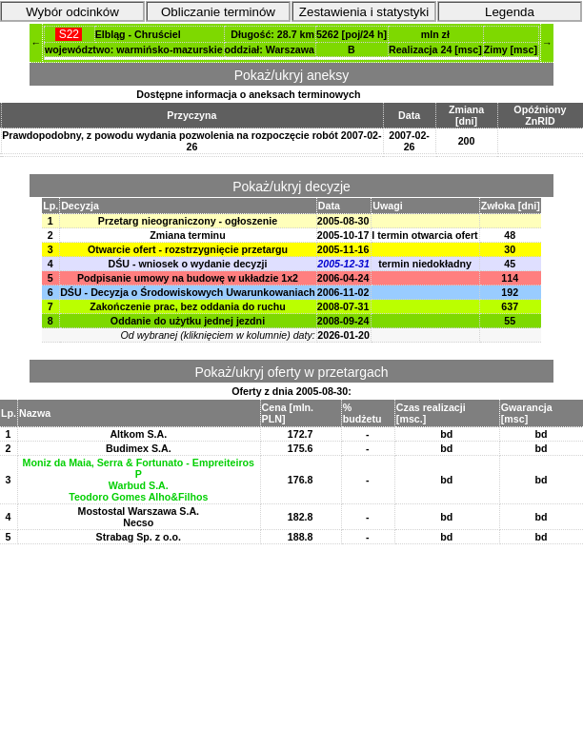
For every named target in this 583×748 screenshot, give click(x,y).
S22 (68, 34)
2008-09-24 (343, 320)
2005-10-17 (343, 235)
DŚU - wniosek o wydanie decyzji (187, 263)
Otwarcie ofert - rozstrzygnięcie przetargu (188, 249)
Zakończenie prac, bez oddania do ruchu (187, 306)
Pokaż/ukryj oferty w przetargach (291, 372)
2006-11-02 (343, 292)
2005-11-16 (343, 249)
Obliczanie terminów (218, 12)
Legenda (509, 12)
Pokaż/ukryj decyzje (291, 186)
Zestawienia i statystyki (364, 12)
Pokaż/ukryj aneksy (292, 75)
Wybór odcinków (72, 12)
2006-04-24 (343, 278)
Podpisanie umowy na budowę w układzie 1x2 (187, 278)
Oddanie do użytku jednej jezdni (188, 320)
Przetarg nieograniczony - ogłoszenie (187, 220)
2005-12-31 (343, 263)
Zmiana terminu (187, 235)
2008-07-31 (343, 306)
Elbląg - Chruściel (138, 34)
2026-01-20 (343, 335)
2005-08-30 (343, 220)
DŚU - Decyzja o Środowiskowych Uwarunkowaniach (187, 292)
